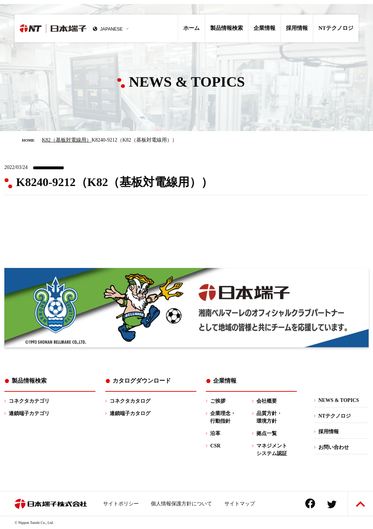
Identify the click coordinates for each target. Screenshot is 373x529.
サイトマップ (239, 503)
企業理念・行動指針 (223, 417)
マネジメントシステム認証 (271, 449)
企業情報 (264, 28)
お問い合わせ (333, 447)
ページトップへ (360, 504)
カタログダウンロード (142, 381)
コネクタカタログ (130, 401)
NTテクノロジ (335, 28)
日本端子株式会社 (75, 28)
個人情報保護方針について (181, 503)
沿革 (215, 433)
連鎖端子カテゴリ (29, 413)
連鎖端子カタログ (130, 413)
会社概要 (266, 401)
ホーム (191, 28)
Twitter (332, 504)
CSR (215, 446)
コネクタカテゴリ (29, 401)
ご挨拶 (217, 401)
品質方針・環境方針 (269, 417)
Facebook (310, 503)
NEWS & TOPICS (338, 400)
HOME (28, 140)
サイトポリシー (121, 503)
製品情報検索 (226, 28)
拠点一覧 (266, 433)
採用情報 (297, 28)
